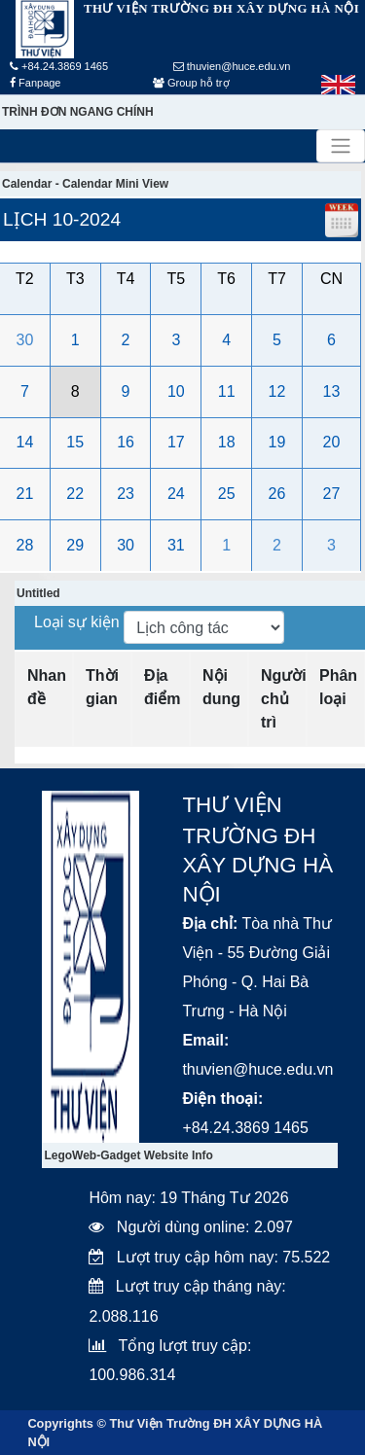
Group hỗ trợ (191, 83)
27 (332, 493)
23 (125, 493)
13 (332, 391)
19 (277, 442)
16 (125, 442)
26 (277, 493)
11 (227, 391)
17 (176, 442)
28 (25, 545)
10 (176, 391)
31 (176, 545)
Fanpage (35, 83)
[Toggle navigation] (340, 145)
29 (75, 545)
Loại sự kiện (79, 622)
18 (227, 442)
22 (75, 493)
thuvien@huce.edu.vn (232, 66)
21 (25, 493)
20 (332, 442)
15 (75, 442)
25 (227, 493)
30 (25, 340)
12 (277, 391)
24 (176, 493)
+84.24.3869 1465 (59, 66)
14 (25, 442)
